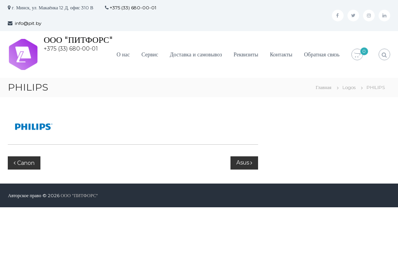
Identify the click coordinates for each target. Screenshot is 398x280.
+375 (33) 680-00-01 (133, 7)
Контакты (281, 54)
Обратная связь (321, 54)
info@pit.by (28, 23)
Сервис (149, 54)
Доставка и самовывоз (196, 54)
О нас (123, 54)
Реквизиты (246, 54)
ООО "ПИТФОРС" (78, 40)
